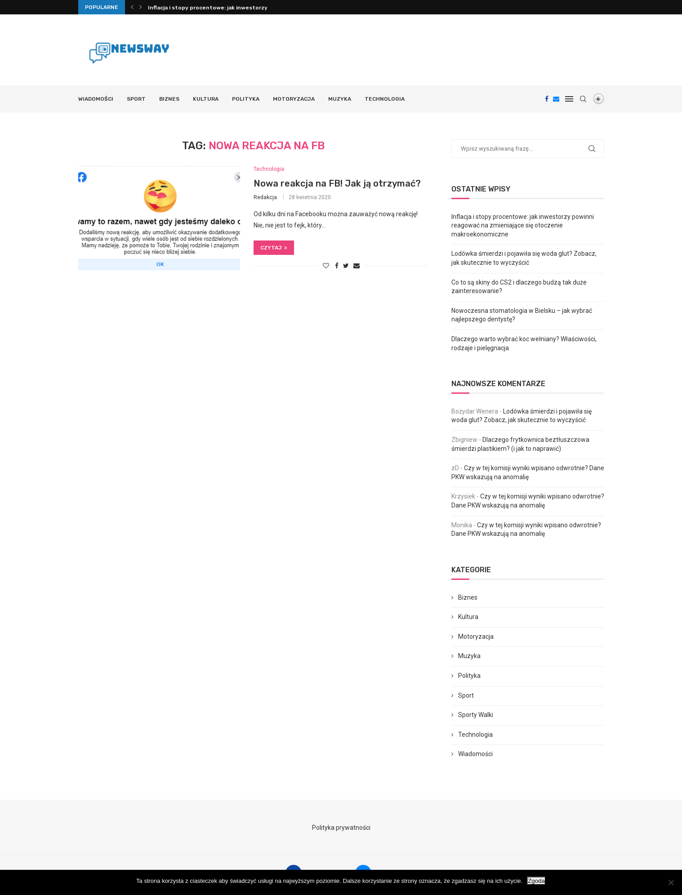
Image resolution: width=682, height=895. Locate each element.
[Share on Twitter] (346, 265)
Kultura (205, 99)
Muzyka (339, 99)
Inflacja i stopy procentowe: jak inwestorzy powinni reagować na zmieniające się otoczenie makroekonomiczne (522, 225)
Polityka (245, 99)
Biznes (169, 99)
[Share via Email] (356, 265)
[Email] (556, 99)
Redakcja (265, 197)
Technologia (385, 99)
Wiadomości (95, 99)
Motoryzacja (294, 99)
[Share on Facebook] (337, 265)
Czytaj (273, 248)
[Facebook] (546, 99)
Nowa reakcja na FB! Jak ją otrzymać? (337, 183)
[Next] (140, 7)
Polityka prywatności (341, 827)
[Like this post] (326, 265)
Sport (136, 99)
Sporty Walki (475, 714)
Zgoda (536, 880)
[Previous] (132, 7)
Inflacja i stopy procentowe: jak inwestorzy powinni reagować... (235, 7)
